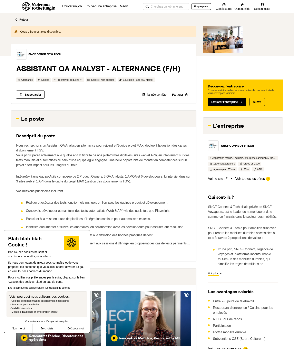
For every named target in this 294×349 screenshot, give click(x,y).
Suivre (257, 102)
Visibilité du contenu (22, 308)
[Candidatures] (224, 6)
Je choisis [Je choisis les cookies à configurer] (47, 328)
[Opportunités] (242, 6)
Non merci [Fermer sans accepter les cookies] (18, 328)
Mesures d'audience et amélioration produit (34, 311)
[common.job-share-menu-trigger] (179, 95)
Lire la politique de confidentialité (26, 287)
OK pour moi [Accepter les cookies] (76, 328)
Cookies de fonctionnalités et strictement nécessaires (40, 300)
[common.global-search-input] (166, 6)
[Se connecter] (262, 6)
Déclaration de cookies (57, 287)
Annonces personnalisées (25, 304)
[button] (21, 54)
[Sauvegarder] (30, 95)
